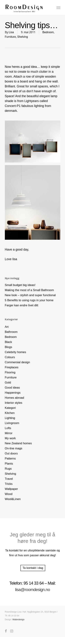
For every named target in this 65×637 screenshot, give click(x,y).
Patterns (10, 458)
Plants (9, 463)
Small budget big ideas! (20, 285)
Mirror (8, 433)
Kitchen (10, 413)
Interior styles (13, 402)
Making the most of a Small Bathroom (29, 290)
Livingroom (12, 423)
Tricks (9, 484)
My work (10, 438)
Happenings (13, 392)
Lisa (11, 32)
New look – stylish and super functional (30, 295)
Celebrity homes (15, 352)
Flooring (10, 372)
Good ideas (12, 387)
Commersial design (17, 362)
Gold (8, 382)
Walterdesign (18, 619)
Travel (9, 478)
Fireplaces (11, 367)
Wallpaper (11, 489)
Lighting (10, 418)
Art (7, 326)
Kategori (10, 408)
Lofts (8, 428)
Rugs (8, 468)
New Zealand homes (18, 443)
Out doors (11, 453)
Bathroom (11, 332)
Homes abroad (14, 397)
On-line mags (13, 448)
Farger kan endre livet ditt (21, 305)
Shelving (22, 36)
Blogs (8, 347)
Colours (10, 357)
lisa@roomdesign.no (32, 589)
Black (8, 342)
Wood (8, 494)
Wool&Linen (13, 499)
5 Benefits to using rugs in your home (29, 300)
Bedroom (48, 32)
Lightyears (31, 101)
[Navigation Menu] (58, 7)
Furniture (10, 36)
